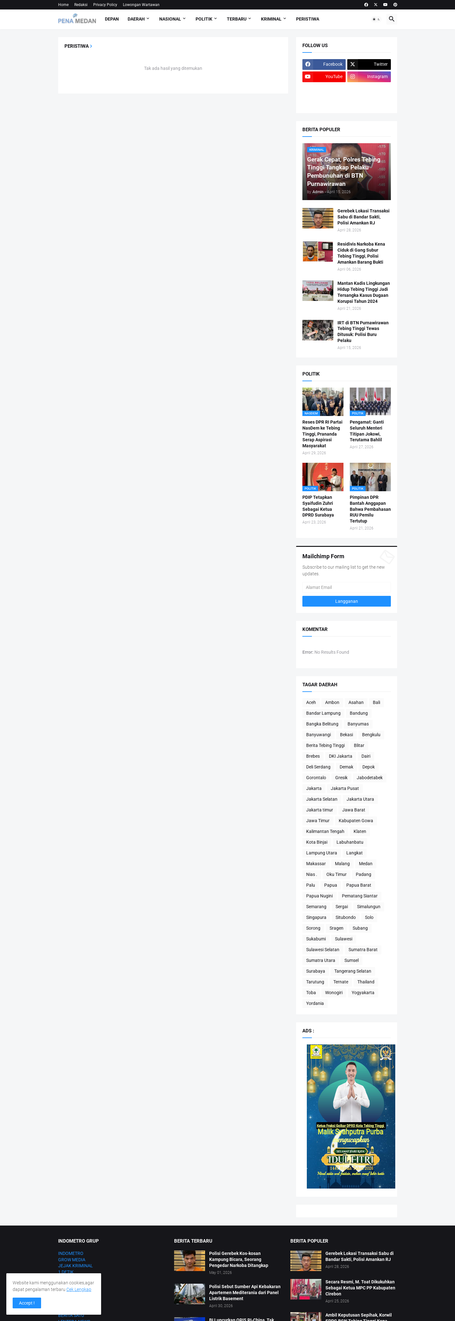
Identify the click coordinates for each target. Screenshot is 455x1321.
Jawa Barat (353, 809)
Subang (360, 928)
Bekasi (346, 734)
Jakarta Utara (360, 799)
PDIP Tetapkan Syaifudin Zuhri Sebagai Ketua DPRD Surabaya (318, 506)
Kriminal (271, 18)
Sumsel (351, 960)
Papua (330, 885)
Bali (376, 702)
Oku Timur (336, 874)
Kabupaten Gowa (356, 820)
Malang (342, 863)
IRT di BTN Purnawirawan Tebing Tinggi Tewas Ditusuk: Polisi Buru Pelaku (363, 331)
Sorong (313, 928)
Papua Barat (358, 885)
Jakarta (314, 788)
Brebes (313, 756)
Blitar (359, 745)
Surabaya (315, 971)
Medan (366, 863)
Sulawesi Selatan (322, 949)
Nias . (311, 874)
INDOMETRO (70, 1253)
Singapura (316, 917)
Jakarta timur (319, 809)
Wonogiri (334, 992)
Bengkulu (371, 734)
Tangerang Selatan (352, 971)
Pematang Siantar (360, 895)
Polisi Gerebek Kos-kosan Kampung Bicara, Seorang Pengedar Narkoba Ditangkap (238, 1259)
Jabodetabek (370, 777)
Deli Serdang (318, 766)
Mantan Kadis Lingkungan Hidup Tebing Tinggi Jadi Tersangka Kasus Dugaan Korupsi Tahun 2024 (363, 292)
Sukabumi (316, 938)
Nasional (170, 18)
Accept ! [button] (27, 1303)
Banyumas (358, 723)
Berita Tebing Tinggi (325, 745)
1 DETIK (66, 1272)
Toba (311, 992)
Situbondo (346, 917)
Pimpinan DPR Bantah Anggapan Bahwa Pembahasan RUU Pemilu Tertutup (370, 509)
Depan (112, 18)
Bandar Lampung (323, 713)
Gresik (341, 777)
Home (63, 5)
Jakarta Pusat (345, 788)
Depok (368, 766)
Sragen (336, 928)
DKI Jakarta (340, 756)
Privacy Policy (105, 5)
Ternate (340, 981)
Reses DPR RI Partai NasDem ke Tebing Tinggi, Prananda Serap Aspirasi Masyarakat (322, 434)
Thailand (365, 981)
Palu (310, 885)
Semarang (316, 906)
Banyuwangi (318, 734)
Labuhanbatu (350, 842)
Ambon (332, 702)
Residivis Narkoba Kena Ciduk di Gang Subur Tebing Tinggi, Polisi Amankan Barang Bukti (361, 253)
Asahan (356, 702)
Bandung (359, 713)
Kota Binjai (316, 842)
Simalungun (368, 906)
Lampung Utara (321, 852)
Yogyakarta (363, 992)
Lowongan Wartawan (141, 5)
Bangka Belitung (322, 723)
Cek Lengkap (78, 1289)
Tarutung (315, 981)
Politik (204, 18)
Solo (369, 917)
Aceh (311, 702)
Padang (363, 874)
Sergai (342, 906)
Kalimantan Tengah (325, 831)
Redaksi (81, 5)
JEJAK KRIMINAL (75, 1265)
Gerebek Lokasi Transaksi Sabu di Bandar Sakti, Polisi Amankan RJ (363, 216)
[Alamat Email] (346, 587)
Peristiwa (307, 18)
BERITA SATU (71, 1315)
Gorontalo (316, 777)
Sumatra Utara (320, 960)
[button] (376, 19)
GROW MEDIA (71, 1259)
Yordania (315, 1003)
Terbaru (236, 18)
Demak (346, 766)
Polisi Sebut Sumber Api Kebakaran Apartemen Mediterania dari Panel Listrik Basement (245, 1292)
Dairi (365, 756)
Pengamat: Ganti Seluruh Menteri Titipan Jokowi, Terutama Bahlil (367, 431)
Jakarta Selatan (321, 799)
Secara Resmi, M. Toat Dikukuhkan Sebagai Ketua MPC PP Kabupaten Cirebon (360, 1287)
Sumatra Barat (363, 949)
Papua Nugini (319, 895)
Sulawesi (343, 938)
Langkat (354, 852)
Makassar (316, 863)
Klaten (360, 831)
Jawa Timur (318, 820)
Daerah (136, 18)
